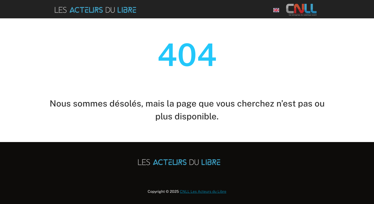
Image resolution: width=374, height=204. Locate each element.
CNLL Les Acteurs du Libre (203, 191)
